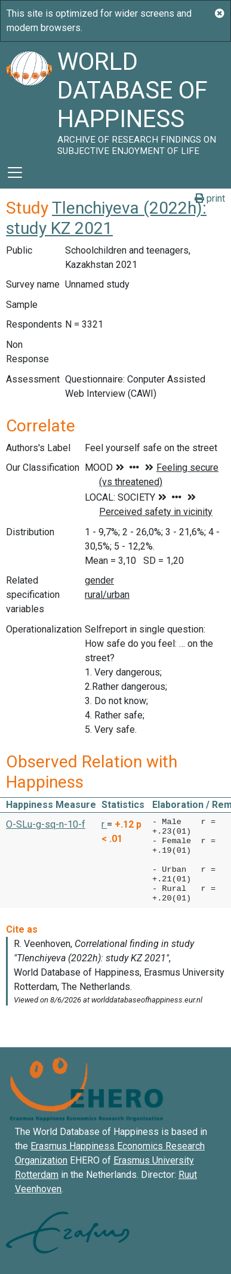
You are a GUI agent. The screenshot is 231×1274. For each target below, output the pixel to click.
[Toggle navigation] (15, 172)
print (210, 198)
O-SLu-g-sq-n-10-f (45, 824)
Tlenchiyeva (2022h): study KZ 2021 (106, 218)
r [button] (104, 824)
